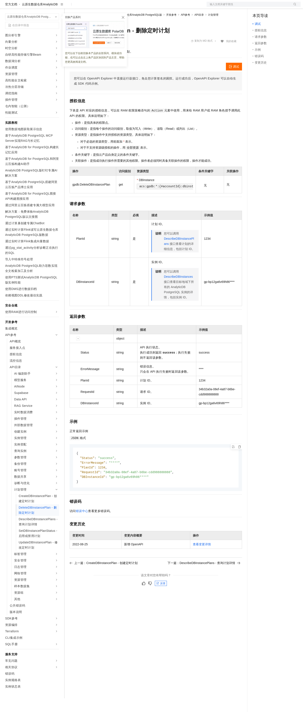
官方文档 (11, 18)
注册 (277, 6)
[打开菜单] (7, 7)
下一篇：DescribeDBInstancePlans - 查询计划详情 (203, 578)
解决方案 (69, 7)
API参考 (185, 28)
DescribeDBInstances (178, 290)
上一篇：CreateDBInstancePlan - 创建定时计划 (104, 578)
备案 (257, 6)
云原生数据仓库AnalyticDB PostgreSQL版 (138, 28)
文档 (248, 6)
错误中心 (82, 526)
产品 (56, 7)
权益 (82, 7)
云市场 (104, 7)
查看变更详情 (202, 559)
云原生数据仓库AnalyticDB (40, 18)
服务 (127, 7)
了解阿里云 (141, 7)
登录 (293, 6)
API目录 (199, 28)
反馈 (160, 598)
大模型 (44, 7)
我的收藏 (231, 54)
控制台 (267, 6)
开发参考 (171, 28)
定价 (93, 7)
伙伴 (116, 7)
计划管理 (213, 28)
